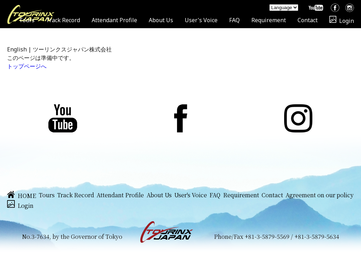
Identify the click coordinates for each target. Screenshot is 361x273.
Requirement (268, 20)
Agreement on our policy (320, 195)
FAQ (234, 20)
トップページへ (27, 66)
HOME (21, 196)
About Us (161, 20)
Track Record (63, 20)
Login (341, 21)
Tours (27, 20)
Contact (308, 20)
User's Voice (201, 20)
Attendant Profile (114, 20)
